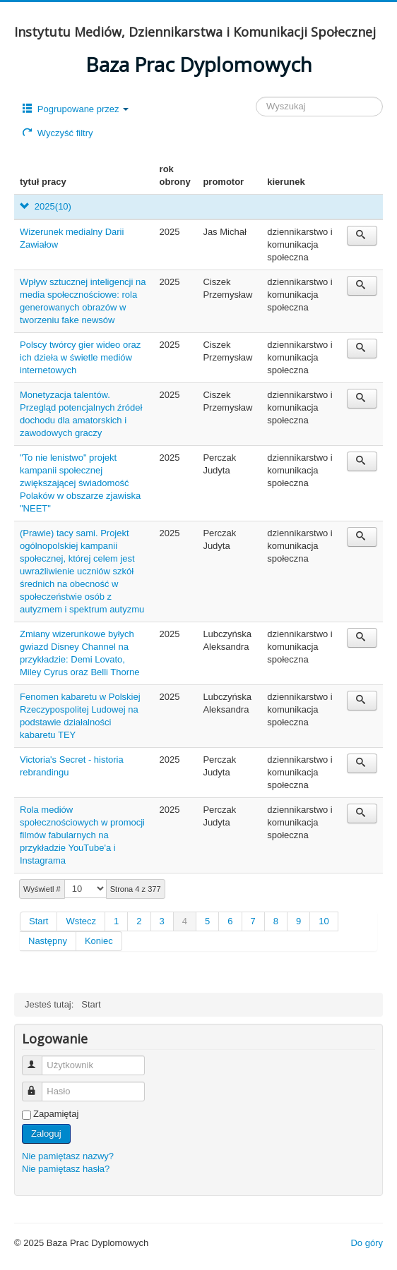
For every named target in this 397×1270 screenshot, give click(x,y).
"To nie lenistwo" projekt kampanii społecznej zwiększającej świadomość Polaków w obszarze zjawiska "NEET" (80, 483)
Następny (47, 941)
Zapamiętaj (55, 1113)
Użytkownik (38, 1059)
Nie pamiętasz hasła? (65, 1168)
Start (38, 921)
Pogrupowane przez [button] (76, 109)
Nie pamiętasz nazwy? (68, 1156)
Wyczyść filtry (58, 133)
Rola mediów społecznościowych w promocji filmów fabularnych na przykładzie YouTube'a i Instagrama (82, 835)
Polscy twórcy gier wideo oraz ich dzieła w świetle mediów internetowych (80, 357)
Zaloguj (46, 1133)
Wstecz (81, 921)
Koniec (99, 941)
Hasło (38, 1085)
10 (323, 921)
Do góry (366, 1243)
